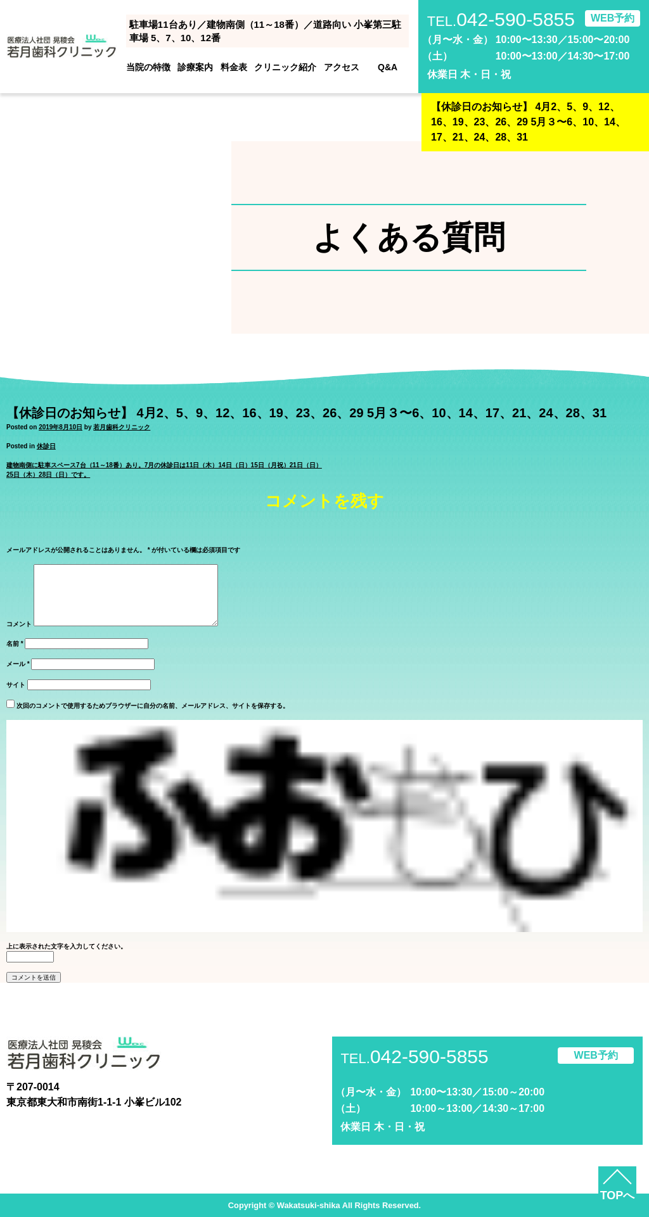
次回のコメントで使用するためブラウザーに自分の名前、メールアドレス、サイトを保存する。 (152, 705)
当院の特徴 (148, 67)
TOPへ (617, 1195)
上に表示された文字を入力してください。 (66, 946)
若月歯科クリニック (121, 427)
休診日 (46, 446)
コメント (19, 624)
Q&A (387, 67)
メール (18, 663)
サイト (15, 684)
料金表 (234, 67)
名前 (14, 643)
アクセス (341, 67)
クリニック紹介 (285, 67)
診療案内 (195, 67)
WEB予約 (612, 18)
